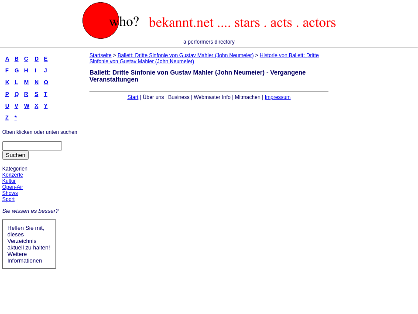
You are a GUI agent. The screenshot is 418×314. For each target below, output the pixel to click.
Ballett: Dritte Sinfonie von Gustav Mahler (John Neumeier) (185, 55)
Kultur (9, 181)
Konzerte (12, 175)
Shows (10, 193)
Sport (8, 199)
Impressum (278, 97)
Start (132, 97)
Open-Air (12, 187)
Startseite (100, 55)
